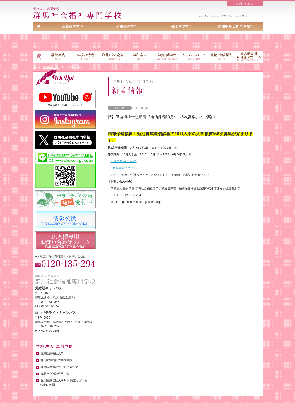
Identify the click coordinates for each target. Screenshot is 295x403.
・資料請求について (123, 168)
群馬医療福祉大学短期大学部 (59, 367)
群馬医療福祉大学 (52, 353)
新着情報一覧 (51, 67)
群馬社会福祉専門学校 (54, 373)
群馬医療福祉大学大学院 (56, 360)
